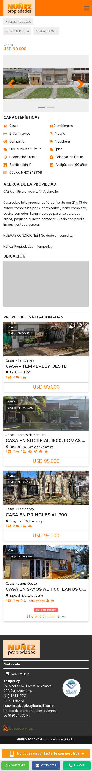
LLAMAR (76, 765)
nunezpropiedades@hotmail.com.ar (28, 706)
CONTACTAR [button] (46, 765)
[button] (86, 8)
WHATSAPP (15, 765)
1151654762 (13, 701)
